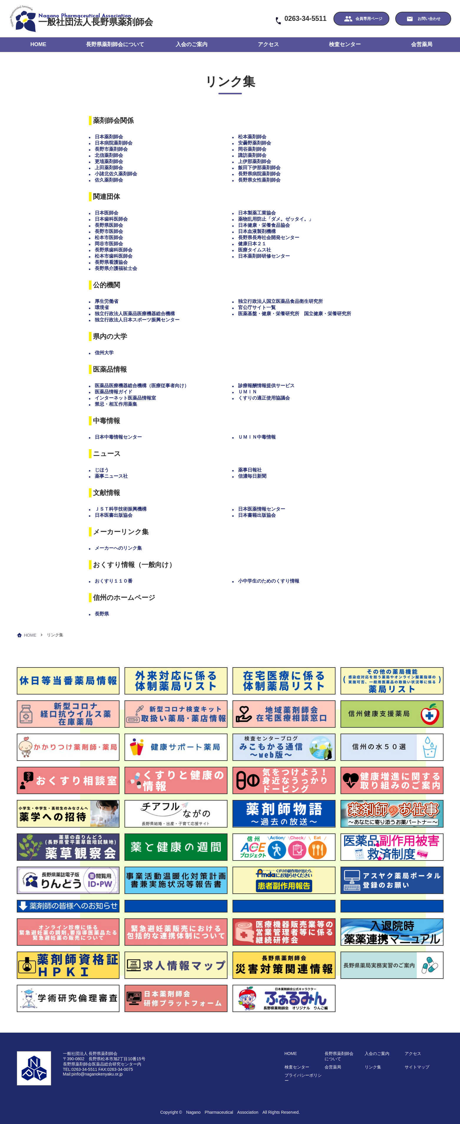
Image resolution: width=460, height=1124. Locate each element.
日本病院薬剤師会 (113, 142)
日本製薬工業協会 (257, 212)
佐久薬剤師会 (109, 179)
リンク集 (373, 1067)
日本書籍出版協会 (257, 515)
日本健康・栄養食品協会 (264, 225)
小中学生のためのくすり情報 (268, 580)
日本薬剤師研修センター (264, 256)
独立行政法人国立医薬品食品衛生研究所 (280, 301)
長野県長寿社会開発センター (268, 237)
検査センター (345, 44)
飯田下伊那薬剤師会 (259, 167)
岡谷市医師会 (109, 243)
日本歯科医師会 (111, 219)
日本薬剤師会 (109, 136)
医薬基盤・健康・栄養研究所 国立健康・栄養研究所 (294, 313)
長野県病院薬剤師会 (259, 173)
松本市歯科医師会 (113, 256)
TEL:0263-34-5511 (80, 1069)
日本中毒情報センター (118, 436)
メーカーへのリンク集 (118, 548)
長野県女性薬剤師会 (259, 179)
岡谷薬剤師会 (252, 149)
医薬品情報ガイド (113, 391)
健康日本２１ (252, 243)
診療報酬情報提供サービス (266, 385)
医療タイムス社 (254, 249)
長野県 (102, 613)
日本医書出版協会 (113, 515)
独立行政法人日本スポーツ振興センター (137, 319)
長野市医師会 (109, 231)
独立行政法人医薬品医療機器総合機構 (135, 313)
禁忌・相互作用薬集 (116, 404)
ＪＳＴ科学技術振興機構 (121, 508)
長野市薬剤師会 (111, 149)
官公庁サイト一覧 (257, 307)
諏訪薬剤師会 (252, 155)
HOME (38, 44)
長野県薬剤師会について (115, 44)
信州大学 (104, 352)
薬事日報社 (250, 469)
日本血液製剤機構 (257, 231)
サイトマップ (417, 1067)
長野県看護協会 (111, 262)
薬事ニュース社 (111, 476)
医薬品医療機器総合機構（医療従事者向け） (142, 385)
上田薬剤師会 (109, 167)
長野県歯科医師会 (113, 249)
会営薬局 (421, 44)
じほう (102, 469)
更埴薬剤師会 (109, 161)
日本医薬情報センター (261, 508)
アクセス (268, 44)
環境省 (102, 307)
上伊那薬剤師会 (254, 161)
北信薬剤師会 (109, 155)
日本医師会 (106, 212)
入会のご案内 (191, 44)
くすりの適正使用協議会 (264, 397)
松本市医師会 (109, 237)
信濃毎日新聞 (252, 476)
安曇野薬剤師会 (254, 142)
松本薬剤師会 (252, 136)
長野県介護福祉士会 (116, 268)
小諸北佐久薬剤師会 (116, 173)
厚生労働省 (106, 301)
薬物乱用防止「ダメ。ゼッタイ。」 (275, 219)
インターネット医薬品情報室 (125, 397)
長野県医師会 (109, 225)
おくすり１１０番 (113, 580)
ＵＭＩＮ (247, 391)
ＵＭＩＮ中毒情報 (257, 436)
